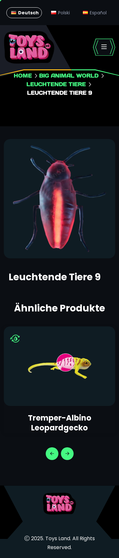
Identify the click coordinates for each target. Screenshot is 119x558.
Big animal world (68, 76)
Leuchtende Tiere (56, 84)
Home (23, 76)
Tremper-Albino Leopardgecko (59, 423)
